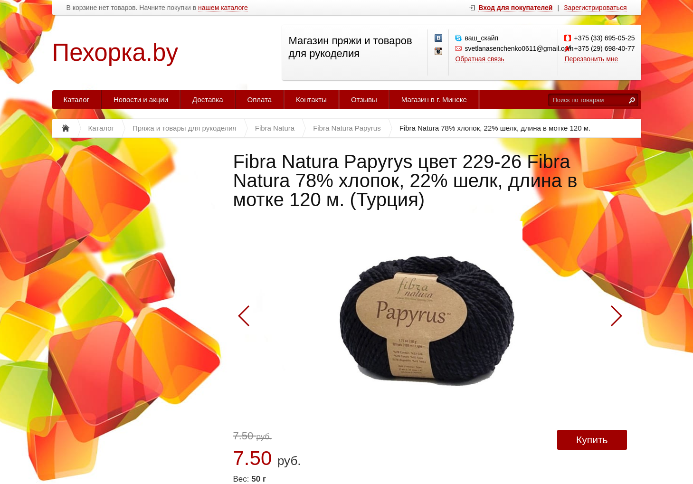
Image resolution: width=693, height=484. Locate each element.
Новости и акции (141, 99)
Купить (592, 439)
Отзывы (364, 99)
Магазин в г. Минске (434, 99)
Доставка (207, 99)
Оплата (259, 99)
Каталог (77, 99)
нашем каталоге (223, 7)
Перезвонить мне (591, 59)
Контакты (311, 99)
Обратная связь (479, 59)
